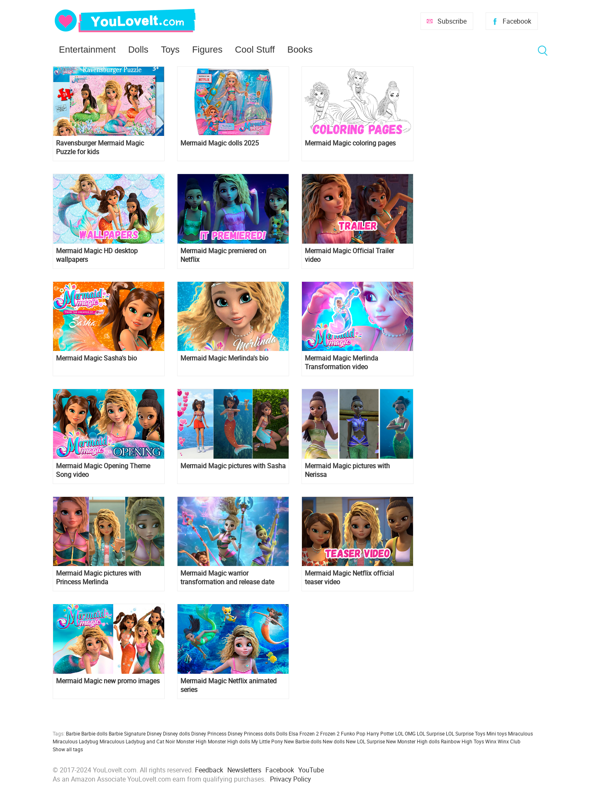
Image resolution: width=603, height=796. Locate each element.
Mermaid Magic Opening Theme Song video (103, 470)
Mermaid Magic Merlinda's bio (224, 358)
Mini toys (496, 733)
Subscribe (452, 21)
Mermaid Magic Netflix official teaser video (349, 577)
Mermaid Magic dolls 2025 (219, 143)
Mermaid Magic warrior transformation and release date (227, 577)
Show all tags (68, 749)
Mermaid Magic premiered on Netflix (223, 255)
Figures (207, 49)
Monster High (191, 741)
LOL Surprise (431, 733)
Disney (154, 733)
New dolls (334, 741)
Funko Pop (353, 733)
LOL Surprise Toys (465, 733)
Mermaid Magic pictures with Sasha (233, 466)
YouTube (311, 769)
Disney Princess (208, 733)
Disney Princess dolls (251, 733)
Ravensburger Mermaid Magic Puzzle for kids (100, 147)
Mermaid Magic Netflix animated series (228, 685)
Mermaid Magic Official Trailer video (349, 255)
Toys (170, 49)
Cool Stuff (255, 49)
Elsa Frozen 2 (304, 733)
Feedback (209, 769)
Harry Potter (380, 733)
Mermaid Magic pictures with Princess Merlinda (98, 577)
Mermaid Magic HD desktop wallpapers (97, 255)
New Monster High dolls (413, 741)
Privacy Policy (290, 779)
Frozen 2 (330, 733)
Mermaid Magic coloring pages (350, 143)
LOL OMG (405, 733)
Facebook (517, 21)
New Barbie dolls (302, 741)
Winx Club (509, 741)
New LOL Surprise (365, 741)
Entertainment (87, 49)
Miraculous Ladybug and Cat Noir (137, 741)
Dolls (138, 49)
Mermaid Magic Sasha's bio (96, 358)
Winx (490, 741)
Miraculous (520, 733)
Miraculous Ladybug (75, 741)
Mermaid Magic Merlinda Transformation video (341, 362)
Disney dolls (176, 733)
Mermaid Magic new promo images (108, 681)
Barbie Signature (127, 733)
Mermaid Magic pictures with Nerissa (347, 470)
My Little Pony (267, 741)
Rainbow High (456, 741)
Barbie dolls (94, 733)
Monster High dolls (229, 741)
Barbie (73, 733)
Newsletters (244, 769)
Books (300, 49)
